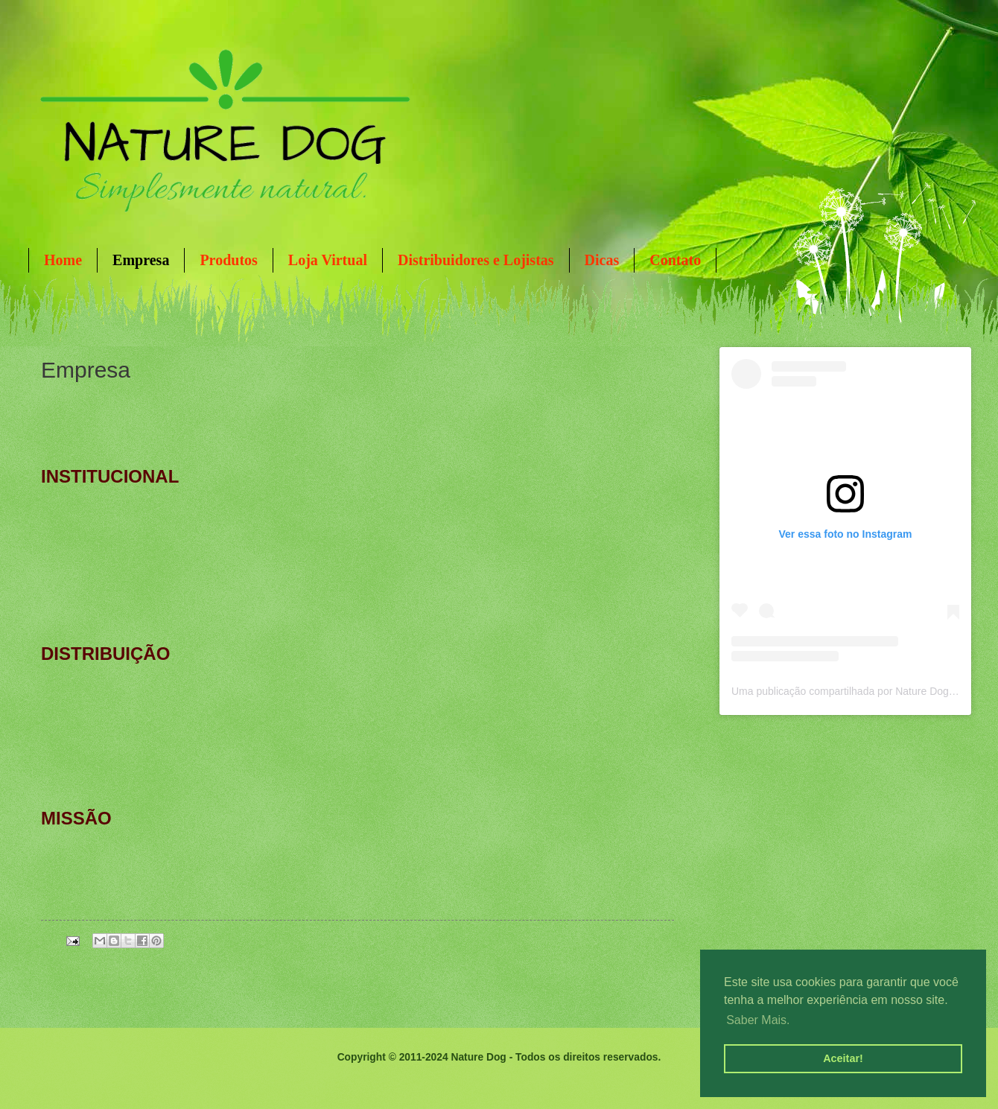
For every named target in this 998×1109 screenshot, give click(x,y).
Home (63, 260)
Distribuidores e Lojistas (476, 260)
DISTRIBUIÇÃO (105, 654)
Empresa (140, 260)
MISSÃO (76, 818)
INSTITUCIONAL (110, 476)
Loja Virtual (327, 260)
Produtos (228, 260)
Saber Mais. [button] (757, 1020)
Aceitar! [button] (843, 1058)
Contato (675, 260)
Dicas (602, 260)
